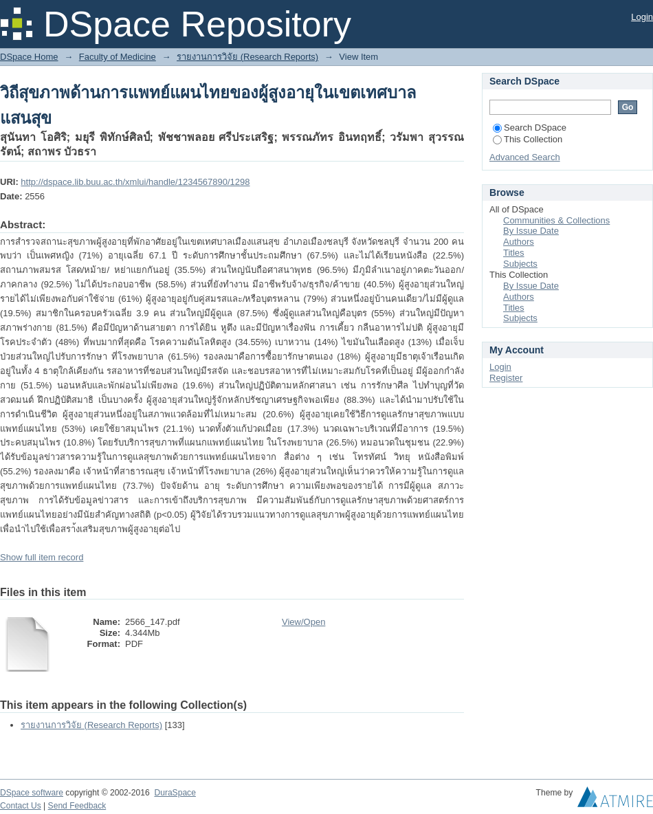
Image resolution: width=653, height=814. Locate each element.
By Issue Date (531, 231)
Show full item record (41, 557)
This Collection (527, 139)
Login (642, 17)
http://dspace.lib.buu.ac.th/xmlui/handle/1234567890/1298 (135, 182)
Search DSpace (529, 127)
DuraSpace (174, 793)
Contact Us (20, 806)
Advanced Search (524, 157)
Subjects (520, 263)
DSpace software (31, 793)
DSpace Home (29, 57)
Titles (513, 253)
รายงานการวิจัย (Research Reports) (247, 57)
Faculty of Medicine (117, 57)
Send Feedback (77, 806)
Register (505, 378)
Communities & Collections (556, 220)
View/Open (303, 622)
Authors (518, 241)
